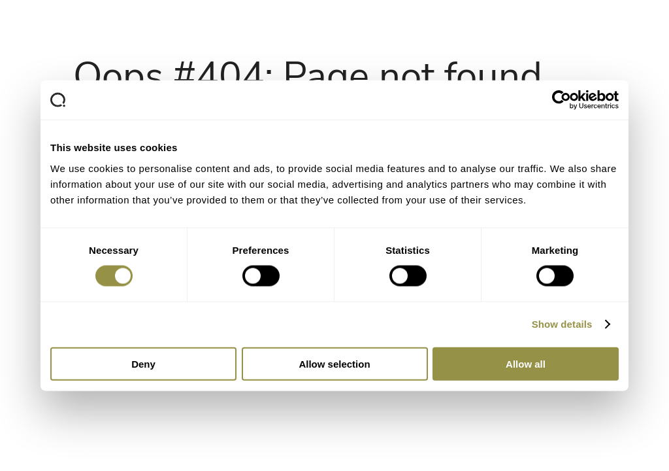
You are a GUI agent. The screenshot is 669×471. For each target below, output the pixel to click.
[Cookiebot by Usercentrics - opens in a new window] (561, 100)
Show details (562, 324)
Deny (143, 363)
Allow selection (334, 363)
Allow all (526, 363)
